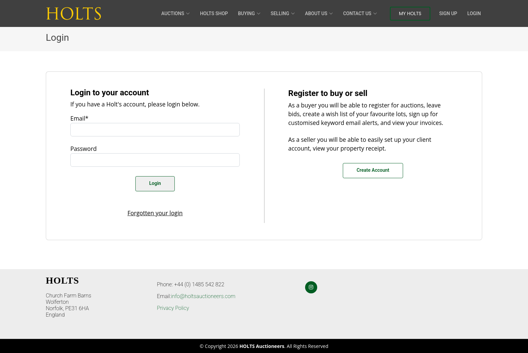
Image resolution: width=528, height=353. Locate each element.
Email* (79, 118)
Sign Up (448, 13)
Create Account (373, 170)
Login (474, 13)
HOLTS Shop (214, 13)
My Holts (410, 13)
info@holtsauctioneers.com (203, 296)
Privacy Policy (173, 308)
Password (83, 149)
